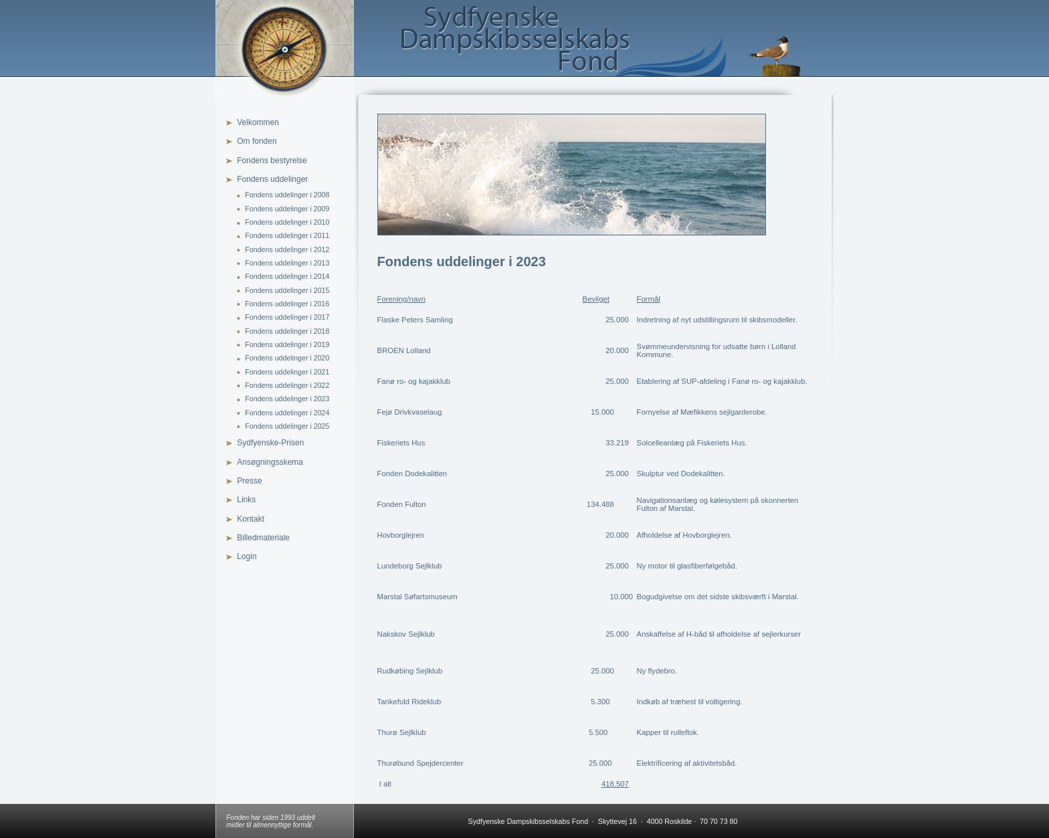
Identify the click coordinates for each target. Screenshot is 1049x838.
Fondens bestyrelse (272, 160)
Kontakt (250, 519)
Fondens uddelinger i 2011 (287, 235)
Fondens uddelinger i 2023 (287, 399)
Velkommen (258, 122)
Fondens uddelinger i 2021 (287, 372)
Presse (249, 481)
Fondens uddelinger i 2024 (287, 413)
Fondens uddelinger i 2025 (287, 426)
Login (246, 556)
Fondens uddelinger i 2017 (287, 317)
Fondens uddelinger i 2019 (287, 344)
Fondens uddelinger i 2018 (287, 331)
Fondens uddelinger (272, 179)
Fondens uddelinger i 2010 (287, 222)
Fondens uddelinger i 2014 (287, 276)
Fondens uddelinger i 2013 (287, 263)
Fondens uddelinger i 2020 (287, 358)
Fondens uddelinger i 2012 (287, 249)
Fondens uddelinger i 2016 (287, 304)
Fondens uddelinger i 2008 (287, 195)
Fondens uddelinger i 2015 (287, 290)
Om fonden (256, 141)
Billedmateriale (263, 537)
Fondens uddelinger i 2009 (287, 209)
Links (246, 499)
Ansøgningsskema (270, 462)
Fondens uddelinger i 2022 (287, 385)
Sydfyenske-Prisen (270, 442)
